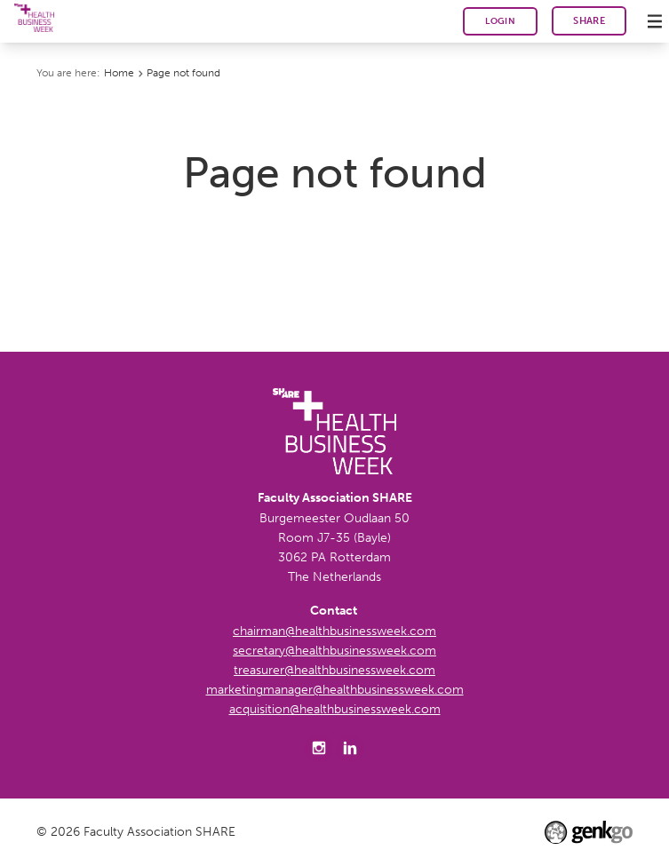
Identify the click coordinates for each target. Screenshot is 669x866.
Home (119, 73)
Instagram (319, 749)
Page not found (183, 73)
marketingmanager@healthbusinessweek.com (335, 689)
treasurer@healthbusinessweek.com (334, 670)
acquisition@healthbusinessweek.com (335, 709)
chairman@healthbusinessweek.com (334, 631)
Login (500, 21)
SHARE (589, 21)
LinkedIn (350, 749)
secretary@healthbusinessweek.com (334, 650)
